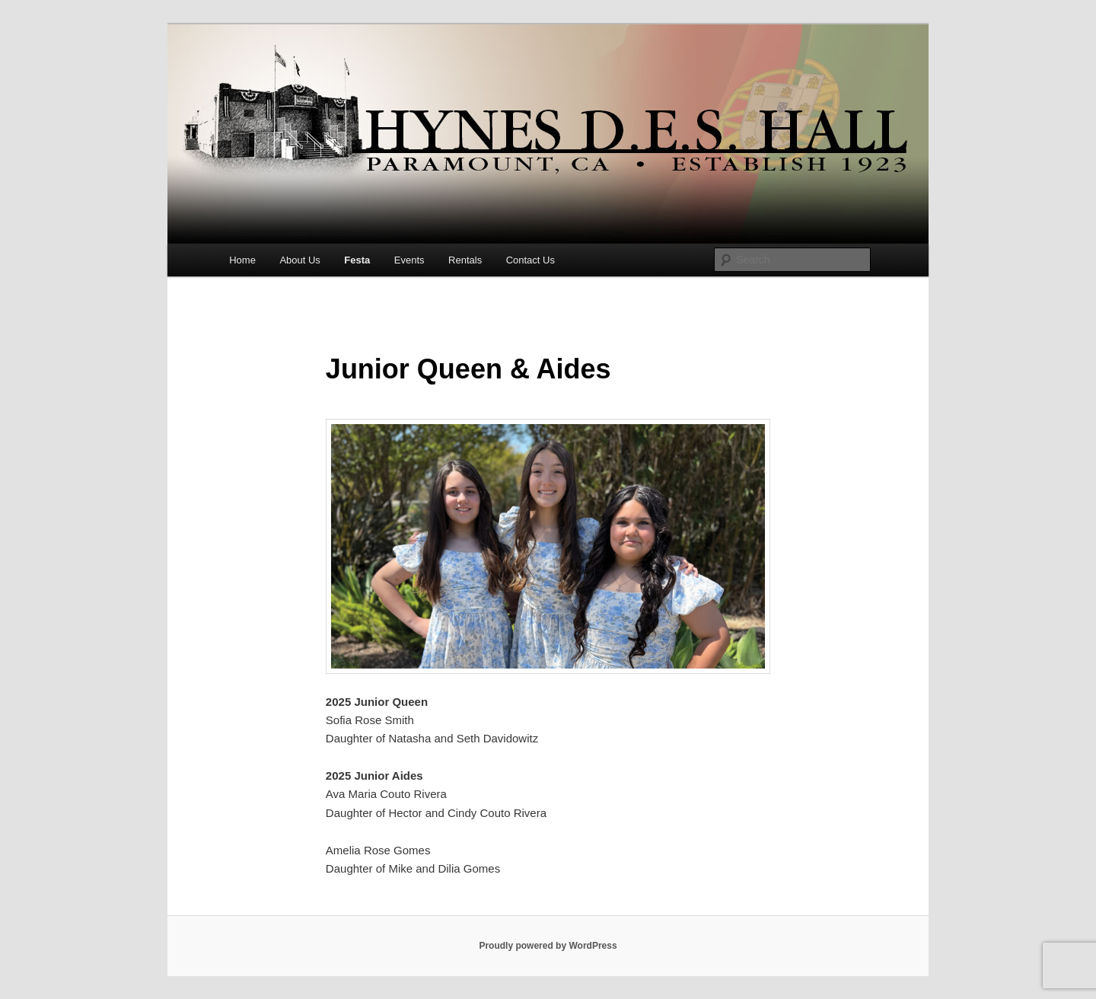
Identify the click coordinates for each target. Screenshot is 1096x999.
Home (242, 260)
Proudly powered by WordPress (547, 945)
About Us (299, 260)
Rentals (465, 260)
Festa (357, 260)
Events (409, 260)
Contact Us (530, 260)
